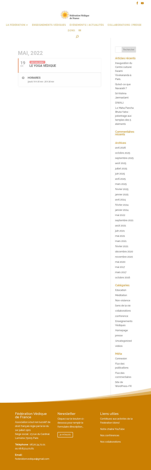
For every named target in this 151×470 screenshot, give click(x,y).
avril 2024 (120, 199)
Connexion (121, 358)
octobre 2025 (122, 153)
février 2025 (121, 189)
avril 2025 (120, 178)
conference (121, 316)
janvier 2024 (122, 210)
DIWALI (119, 102)
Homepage (121, 330)
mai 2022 (120, 215)
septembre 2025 (124, 158)
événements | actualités (87, 25)
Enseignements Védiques (49, 25)
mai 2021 (120, 236)
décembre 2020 (124, 251)
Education (120, 290)
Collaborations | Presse (125, 25)
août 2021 (120, 225)
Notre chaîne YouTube (112, 429)
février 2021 (121, 246)
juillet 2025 (121, 168)
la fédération (15, 25)
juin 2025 (120, 173)
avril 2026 (120, 147)
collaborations (123, 310)
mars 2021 (121, 241)
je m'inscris (65, 434)
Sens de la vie (123, 305)
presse (119, 335)
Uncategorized (123, 340)
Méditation (121, 295)
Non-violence (122, 300)
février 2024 (122, 204)
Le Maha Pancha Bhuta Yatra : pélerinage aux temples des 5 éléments (124, 116)
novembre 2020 (124, 256)
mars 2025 (121, 184)
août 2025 (120, 163)
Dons (71, 30)
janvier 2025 (121, 194)
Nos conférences (109, 435)
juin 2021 (120, 230)
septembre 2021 (124, 220)
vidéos (119, 346)
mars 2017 (121, 272)
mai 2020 (120, 262)
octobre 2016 (122, 277)
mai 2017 (120, 267)
